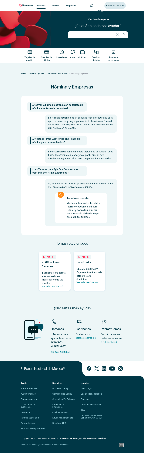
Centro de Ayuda (29, 399)
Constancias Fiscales (91, 404)
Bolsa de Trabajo (60, 388)
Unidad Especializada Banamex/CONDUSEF (91, 416)
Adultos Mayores (29, 388)
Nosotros (57, 383)
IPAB (83, 410)
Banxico (84, 399)
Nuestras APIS (59, 423)
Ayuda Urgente (28, 394)
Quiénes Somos (60, 412)
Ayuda (24, 383)
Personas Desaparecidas (33, 428)
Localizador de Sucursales (28, 405)
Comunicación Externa (63, 399)
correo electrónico (86, 337)
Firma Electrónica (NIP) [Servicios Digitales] (58, 73)
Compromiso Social (62, 394)
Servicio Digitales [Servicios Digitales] (36, 73)
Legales (85, 383)
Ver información (52, 286)
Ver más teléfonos (60, 352)
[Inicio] (23, 73)
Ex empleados (28, 423)
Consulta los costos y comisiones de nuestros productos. (45, 445)
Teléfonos (25, 412)
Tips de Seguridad (30, 418)
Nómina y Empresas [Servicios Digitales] (79, 73)
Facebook (111, 341)
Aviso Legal (86, 388)
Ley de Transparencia (91, 394)
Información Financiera (58, 405)
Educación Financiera (62, 418)
